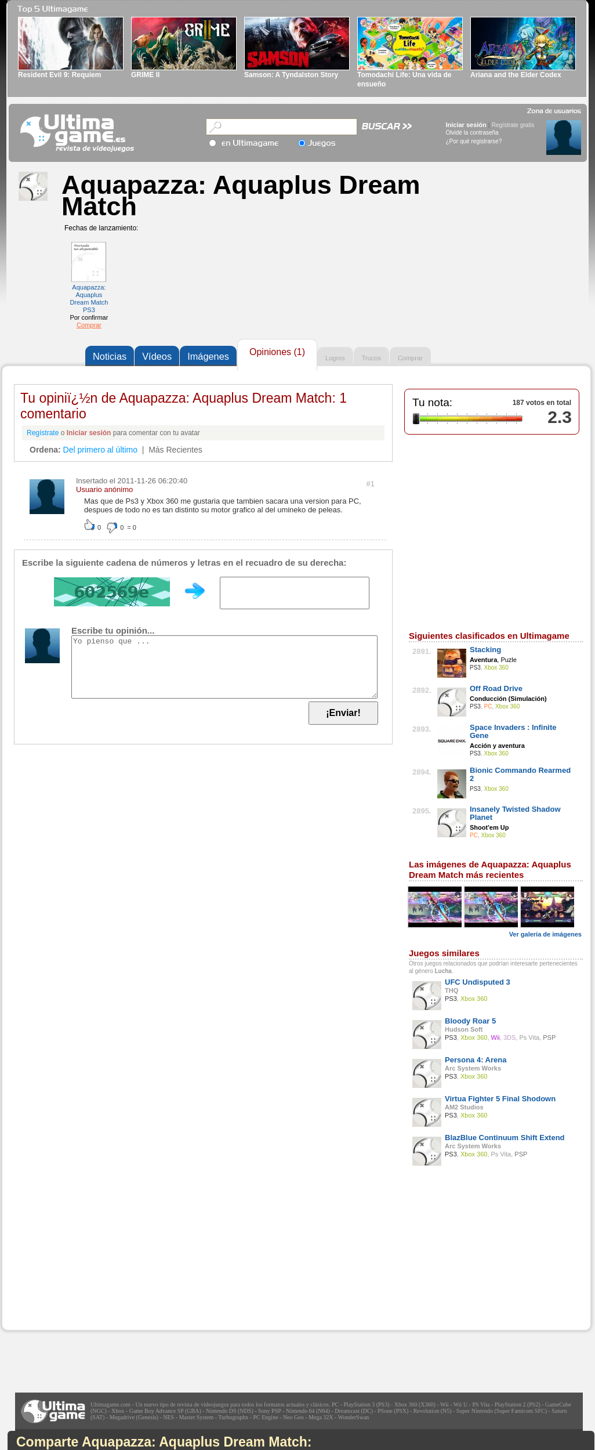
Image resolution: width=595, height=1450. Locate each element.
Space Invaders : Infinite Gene (513, 731)
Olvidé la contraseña (472, 132)
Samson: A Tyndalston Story (291, 75)
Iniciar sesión (466, 124)
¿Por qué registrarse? (474, 141)
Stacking (485, 649)
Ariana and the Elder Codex (515, 75)
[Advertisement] (89, 1257)
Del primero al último (100, 449)
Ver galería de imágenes (545, 934)
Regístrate (43, 433)
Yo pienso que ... (224, 667)
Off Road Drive (496, 688)
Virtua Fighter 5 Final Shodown (500, 1098)
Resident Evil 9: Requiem (59, 75)
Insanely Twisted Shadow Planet (515, 813)
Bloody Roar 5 (470, 1021)
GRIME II (145, 75)
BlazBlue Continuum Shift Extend (505, 1137)
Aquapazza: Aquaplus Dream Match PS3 (89, 298)
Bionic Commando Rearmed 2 (520, 774)
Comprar (89, 324)
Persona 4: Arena (475, 1059)
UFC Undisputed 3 (477, 982)
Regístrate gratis (513, 125)
